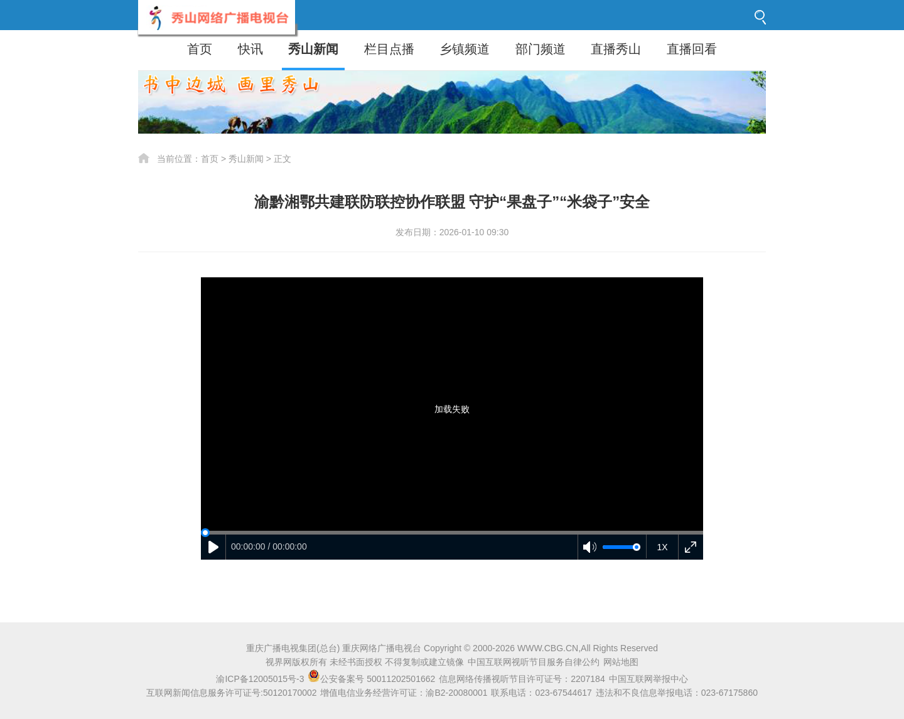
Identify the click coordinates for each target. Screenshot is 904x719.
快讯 (250, 49)
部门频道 (540, 49)
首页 (199, 49)
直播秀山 (616, 49)
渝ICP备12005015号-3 (260, 679)
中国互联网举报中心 (648, 679)
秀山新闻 (313, 49)
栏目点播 (389, 49)
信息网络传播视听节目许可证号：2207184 (522, 679)
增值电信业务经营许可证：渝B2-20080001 (403, 693)
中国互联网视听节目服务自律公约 (534, 662)
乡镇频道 (464, 49)
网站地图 (620, 662)
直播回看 (692, 49)
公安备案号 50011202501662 (373, 679)
